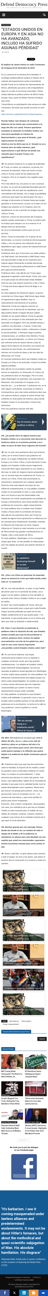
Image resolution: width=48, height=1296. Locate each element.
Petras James (26, 1021)
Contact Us (37, 1277)
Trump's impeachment (10, 1024)
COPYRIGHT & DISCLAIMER (24, 1280)
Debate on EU (30, 1068)
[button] (44, 14)
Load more (24, 1140)
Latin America (14, 1021)
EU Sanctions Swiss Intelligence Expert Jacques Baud (33, 1074)
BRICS (4, 1068)
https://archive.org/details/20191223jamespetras (21, 114)
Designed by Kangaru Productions (18, 1277)
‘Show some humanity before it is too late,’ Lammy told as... (34, 1101)
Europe (28, 1095)
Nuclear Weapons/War (9, 1122)
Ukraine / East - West (32, 1122)
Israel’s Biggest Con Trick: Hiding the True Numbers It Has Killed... (11, 1101)
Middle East (6, 1095)
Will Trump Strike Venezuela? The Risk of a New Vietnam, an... (11, 1074)
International (6, 25)
